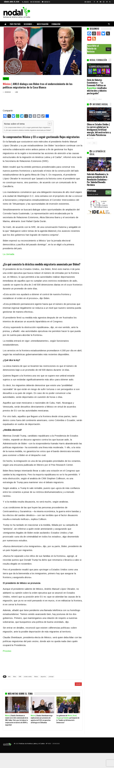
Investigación (42, 24)
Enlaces (25, 2)
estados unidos (28, 676)
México (6, 79)
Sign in (88, 2)
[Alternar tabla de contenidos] (48, 124)
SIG (94, 99)
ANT (89, 99)
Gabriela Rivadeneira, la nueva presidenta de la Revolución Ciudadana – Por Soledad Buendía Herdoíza (97, 179)
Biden (14, 676)
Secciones (28, 24)
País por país (15, 24)
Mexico (36, 676)
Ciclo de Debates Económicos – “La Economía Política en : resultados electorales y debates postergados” (97, 86)
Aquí (108, 49)
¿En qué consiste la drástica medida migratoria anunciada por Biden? (28, 130)
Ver (108, 192)
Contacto (46, 2)
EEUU (20, 676)
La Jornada (8, 254)
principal (51, 676)
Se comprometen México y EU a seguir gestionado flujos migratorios (27, 127)
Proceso (7, 651)
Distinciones (35, 2)
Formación (56, 24)
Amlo (9, 676)
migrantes (43, 676)
